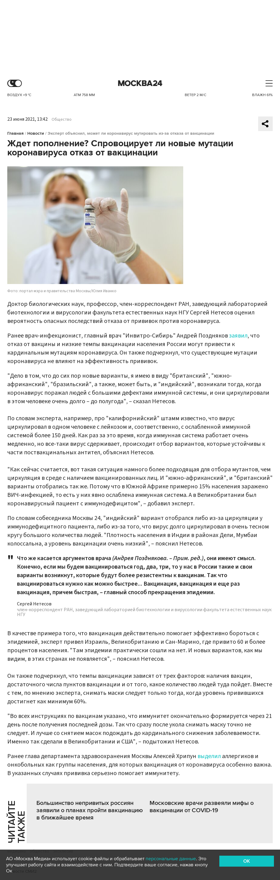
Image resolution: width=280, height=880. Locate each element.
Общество (62, 119)
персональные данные (171, 859)
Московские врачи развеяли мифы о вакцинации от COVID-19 (202, 806)
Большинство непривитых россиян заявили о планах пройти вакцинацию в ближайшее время (89, 810)
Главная (15, 133)
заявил (238, 335)
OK (246, 861)
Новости (35, 133)
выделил (209, 756)
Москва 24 (140, 83)
